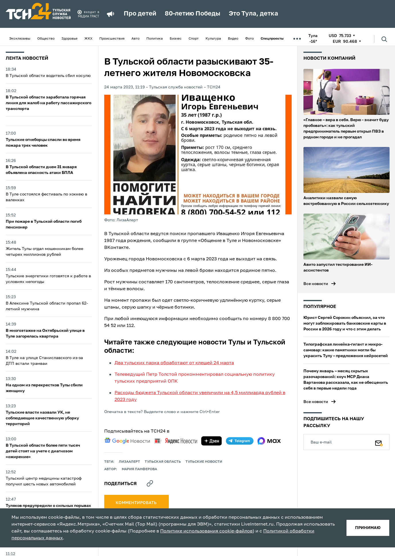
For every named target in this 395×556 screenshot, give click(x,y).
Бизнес (176, 38)
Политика (154, 38)
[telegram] (239, 441)
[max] (269, 441)
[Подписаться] (379, 442)
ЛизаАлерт (129, 462)
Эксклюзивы (19, 38)
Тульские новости (203, 462)
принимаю (368, 528)
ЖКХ (88, 38)
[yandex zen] (211, 440)
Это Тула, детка (253, 14)
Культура (213, 38)
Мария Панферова (139, 469)
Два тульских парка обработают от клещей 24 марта (174, 363)
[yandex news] (175, 441)
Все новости (315, 284)
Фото (249, 38)
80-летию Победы (192, 14)
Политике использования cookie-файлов (206, 531)
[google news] (127, 441)
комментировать (136, 503)
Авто (135, 38)
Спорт (194, 38)
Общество (46, 38)
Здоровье (69, 38)
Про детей (140, 14)
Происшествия (112, 38)
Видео (233, 38)
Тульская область (163, 462)
